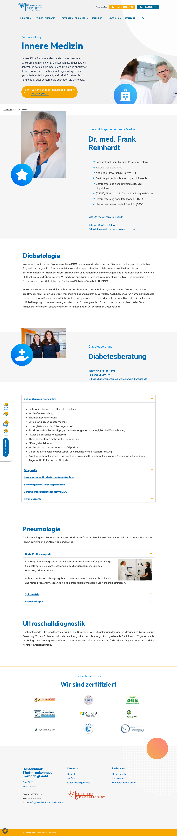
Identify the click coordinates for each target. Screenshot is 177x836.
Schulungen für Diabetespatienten (44, 484)
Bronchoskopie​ (34, 601)
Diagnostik (30, 470)
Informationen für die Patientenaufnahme (49, 477)
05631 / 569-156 (40, 94)
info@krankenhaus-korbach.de (47, 802)
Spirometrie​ (32, 594)
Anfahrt (71, 778)
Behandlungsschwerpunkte (40, 399)
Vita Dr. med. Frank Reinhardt (106, 216)
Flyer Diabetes (32, 498)
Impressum (118, 778)
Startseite (8, 110)
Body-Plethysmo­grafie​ (38, 554)
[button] (122, 7)
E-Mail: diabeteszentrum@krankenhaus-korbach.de (118, 378)
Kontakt (71, 774)
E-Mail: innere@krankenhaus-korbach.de (112, 229)
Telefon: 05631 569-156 (102, 225)
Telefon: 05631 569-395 (102, 370)
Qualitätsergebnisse (78, 782)
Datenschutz (119, 774)
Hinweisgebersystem (124, 782)
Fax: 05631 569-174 (99, 374)
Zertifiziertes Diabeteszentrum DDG (45, 491)
